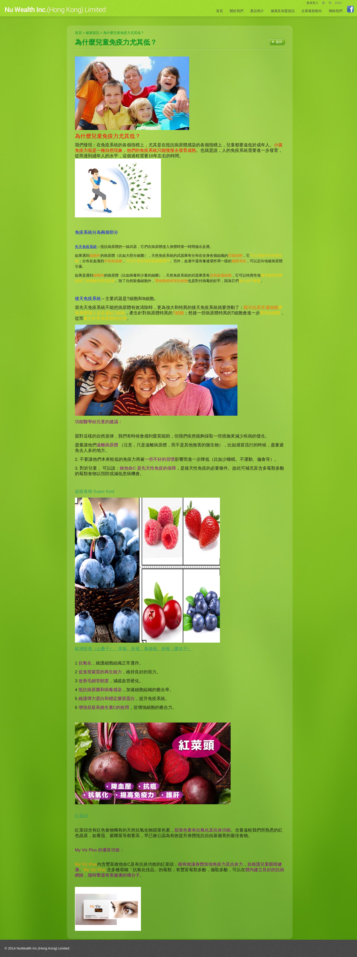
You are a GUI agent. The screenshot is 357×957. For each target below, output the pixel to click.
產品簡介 (257, 11)
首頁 (219, 11)
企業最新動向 (311, 11)
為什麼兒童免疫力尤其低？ (123, 33)
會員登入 (312, 3)
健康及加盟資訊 (283, 11)
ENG (338, 3)
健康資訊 (92, 33)
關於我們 (236, 11)
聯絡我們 (335, 11)
